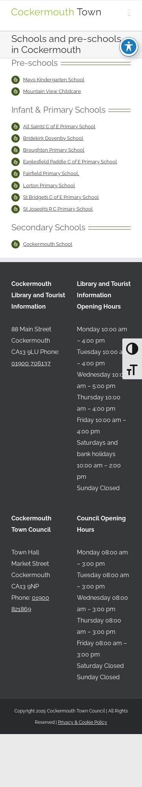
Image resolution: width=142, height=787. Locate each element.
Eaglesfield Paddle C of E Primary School (70, 162)
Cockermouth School (47, 244)
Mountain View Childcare (52, 91)
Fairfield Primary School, (51, 173)
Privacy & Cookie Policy (82, 722)
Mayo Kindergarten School (53, 79)
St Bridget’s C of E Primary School (61, 197)
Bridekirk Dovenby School (53, 138)
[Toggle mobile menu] (129, 12)
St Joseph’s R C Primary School (58, 209)
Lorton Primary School (49, 185)
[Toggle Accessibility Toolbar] (129, 32)
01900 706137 (31, 363)
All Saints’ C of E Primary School (59, 126)
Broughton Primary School (53, 150)
